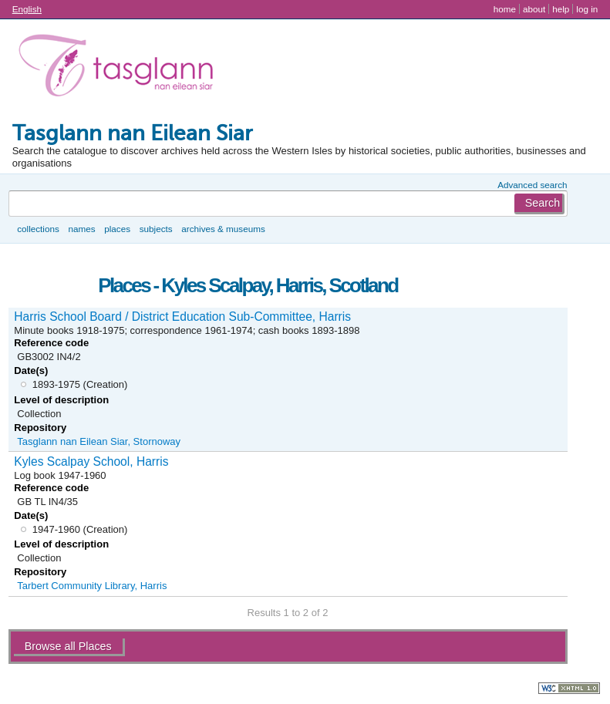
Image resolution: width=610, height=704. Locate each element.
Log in (587, 9)
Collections (38, 229)
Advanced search (532, 185)
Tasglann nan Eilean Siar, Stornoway (98, 441)
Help (560, 9)
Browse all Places (68, 646)
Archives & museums (223, 229)
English (27, 9)
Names (81, 229)
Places (117, 229)
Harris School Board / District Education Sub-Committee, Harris (182, 316)
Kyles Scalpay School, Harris (91, 461)
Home (505, 9)
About (534, 9)
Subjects (156, 229)
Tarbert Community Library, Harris (92, 585)
